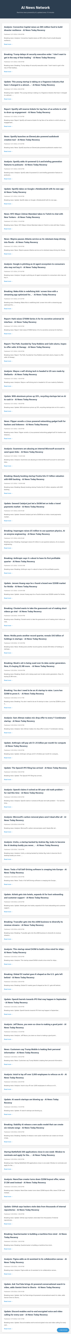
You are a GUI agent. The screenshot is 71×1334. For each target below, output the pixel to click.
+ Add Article (63, 1330)
